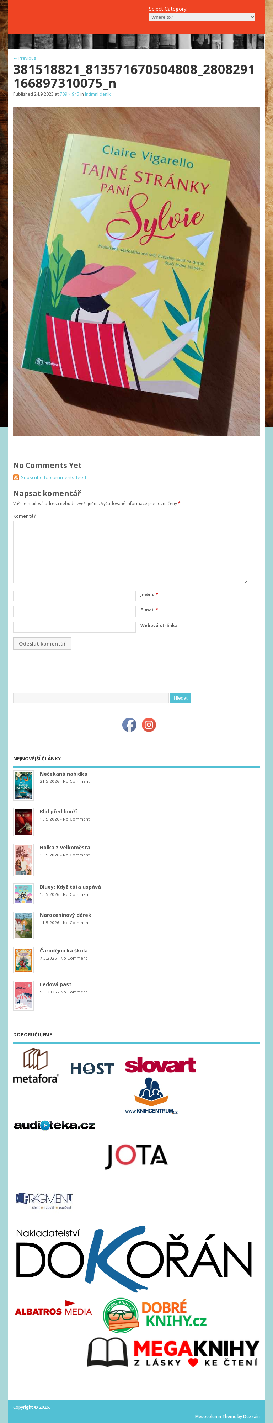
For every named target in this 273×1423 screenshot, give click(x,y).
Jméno (149, 594)
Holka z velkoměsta (65, 847)
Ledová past (55, 984)
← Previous (24, 58)
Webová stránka (159, 625)
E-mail (149, 610)
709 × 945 (69, 94)
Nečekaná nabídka (63, 773)
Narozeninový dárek (65, 915)
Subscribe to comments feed (53, 477)
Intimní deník (98, 94)
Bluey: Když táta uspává (70, 886)
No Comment (76, 781)
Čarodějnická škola (64, 950)
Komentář (24, 516)
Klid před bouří (58, 811)
